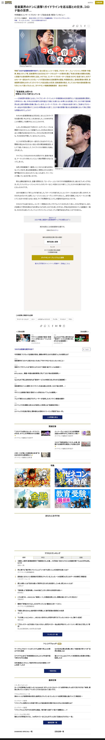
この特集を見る (52, 374)
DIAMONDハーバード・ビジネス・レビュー (56, 716)
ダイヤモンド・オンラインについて (18, 705)
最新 (24, 514)
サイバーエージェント (23, 276)
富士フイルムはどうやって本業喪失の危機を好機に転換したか (73, 614)
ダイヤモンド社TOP (88, 709)
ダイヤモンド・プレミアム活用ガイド (18, 716)
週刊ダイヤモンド (49, 713)
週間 (62, 514)
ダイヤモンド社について (89, 705)
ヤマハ (70, 276)
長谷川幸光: (50, 18)
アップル (55, 276)
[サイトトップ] (8, 2)
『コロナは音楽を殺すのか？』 (28, 71)
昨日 (43, 514)
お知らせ (84, 720)
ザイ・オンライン (48, 723)
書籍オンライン (48, 720)
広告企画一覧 (59, 688)
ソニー (33, 276)
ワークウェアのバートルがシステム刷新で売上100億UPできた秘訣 (32, 607)
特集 (15, 20)
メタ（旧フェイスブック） (44, 276)
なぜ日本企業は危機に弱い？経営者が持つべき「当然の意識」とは (73, 607)
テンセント (63, 276)
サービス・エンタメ (24, 20)
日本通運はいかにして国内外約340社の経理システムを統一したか (32, 621)
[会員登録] (99, 2)
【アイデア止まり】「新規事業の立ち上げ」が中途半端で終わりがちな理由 (32, 614)
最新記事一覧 (52, 679)
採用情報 (84, 716)
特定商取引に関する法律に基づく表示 (19, 723)
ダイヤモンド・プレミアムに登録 (52, 258)
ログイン (90, 2)
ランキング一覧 (52, 591)
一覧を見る (52, 628)
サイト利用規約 (12, 720)
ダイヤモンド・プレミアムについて (17, 713)
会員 (81, 514)
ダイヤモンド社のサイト (51, 705)
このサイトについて (13, 709)
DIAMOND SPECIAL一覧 (23, 688)
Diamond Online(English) (52, 709)
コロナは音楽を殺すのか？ (39, 20)
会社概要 (84, 713)
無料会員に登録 (52, 242)
